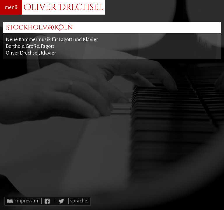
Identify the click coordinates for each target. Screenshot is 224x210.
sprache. (79, 201)
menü (11, 7)
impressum (27, 201)
